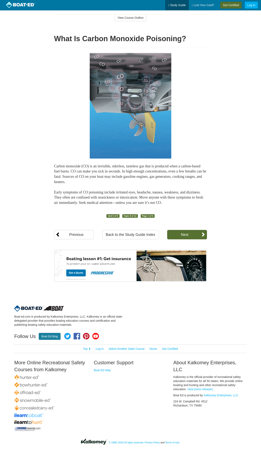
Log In (251, 5)
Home (153, 348)
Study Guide (177, 5)
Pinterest (86, 336)
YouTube (95, 336)
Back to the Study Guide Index (130, 235)
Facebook (77, 336)
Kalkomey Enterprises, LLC (221, 395)
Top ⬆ (87, 348)
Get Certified (231, 5)
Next (184, 235)
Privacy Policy (152, 442)
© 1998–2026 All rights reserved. (126, 442)
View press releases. (200, 389)
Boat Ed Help (102, 370)
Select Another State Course (126, 348)
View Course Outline (130, 17)
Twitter (67, 336)
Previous (76, 235)
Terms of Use (172, 442)
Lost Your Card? (203, 5)
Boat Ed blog (49, 336)
